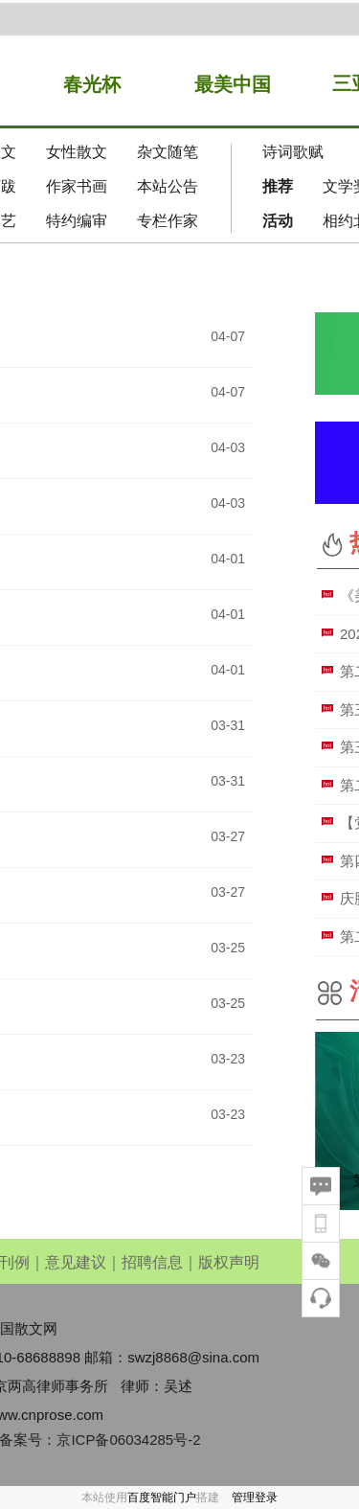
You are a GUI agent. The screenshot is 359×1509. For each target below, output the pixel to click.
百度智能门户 (161, 1497)
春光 (82, 84)
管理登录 (255, 1497)
